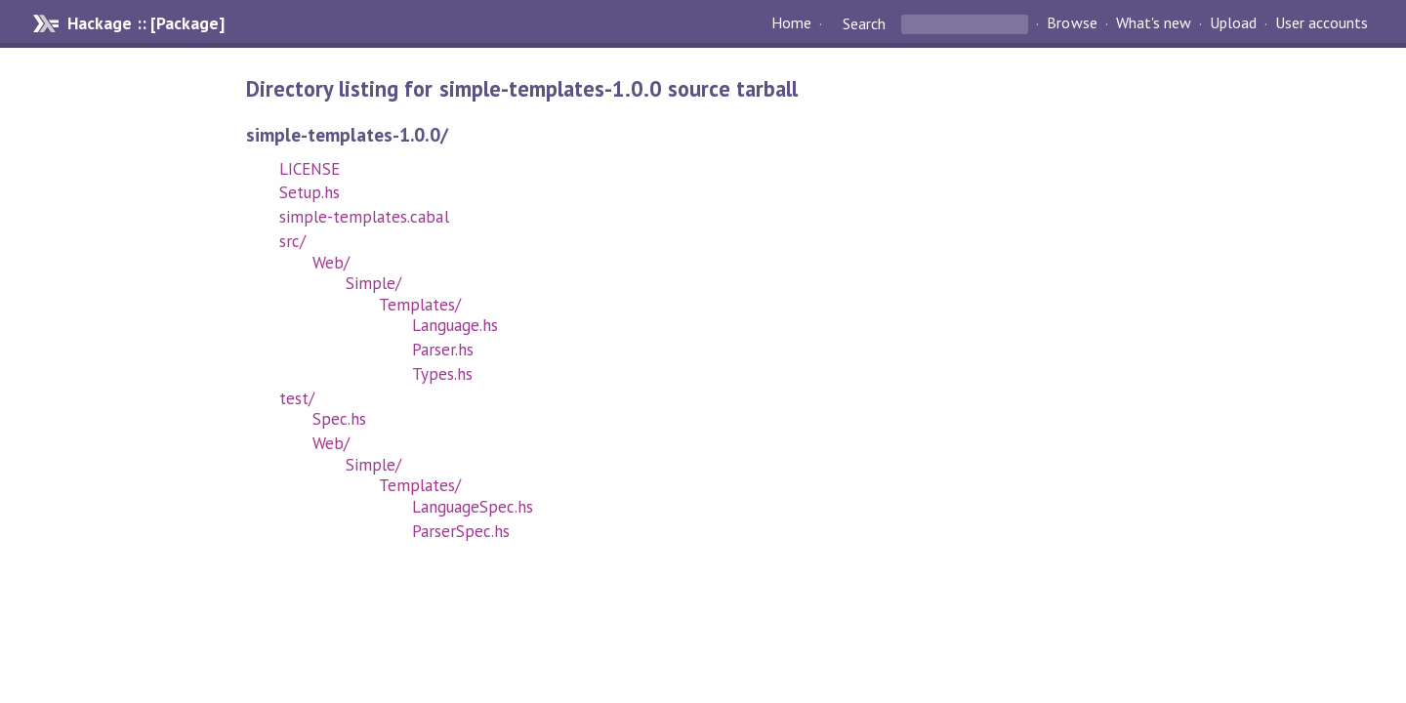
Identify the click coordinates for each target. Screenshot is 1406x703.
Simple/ (373, 283)
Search (864, 23)
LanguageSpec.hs (472, 506)
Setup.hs (309, 192)
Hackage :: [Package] (145, 23)
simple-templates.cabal (364, 216)
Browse (1071, 23)
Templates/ (420, 304)
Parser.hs (443, 349)
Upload (1233, 23)
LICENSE (309, 169)
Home (791, 23)
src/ (292, 241)
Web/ (331, 262)
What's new (1153, 23)
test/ (296, 398)
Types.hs (442, 374)
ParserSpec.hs (461, 531)
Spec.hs (339, 419)
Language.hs (455, 325)
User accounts (1321, 23)
